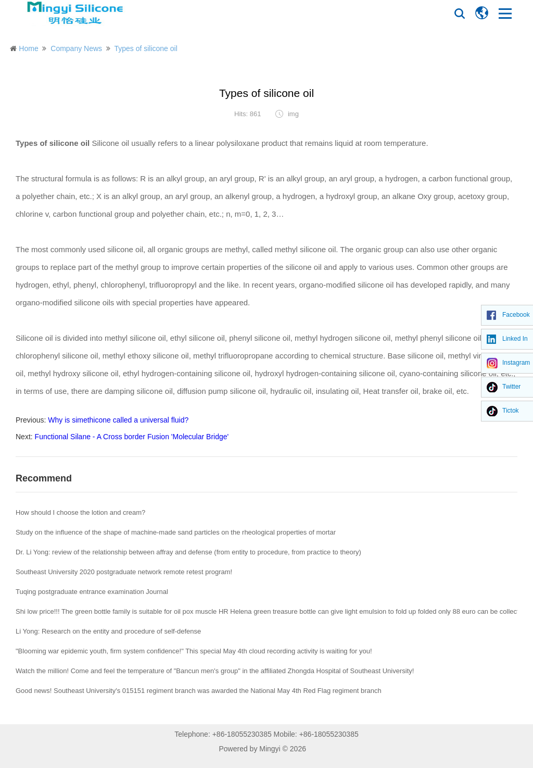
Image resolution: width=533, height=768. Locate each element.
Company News (76, 48)
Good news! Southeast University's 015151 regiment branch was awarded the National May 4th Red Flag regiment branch (199, 691)
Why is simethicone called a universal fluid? (118, 420)
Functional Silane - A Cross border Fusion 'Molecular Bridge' (132, 436)
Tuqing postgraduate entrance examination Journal (92, 592)
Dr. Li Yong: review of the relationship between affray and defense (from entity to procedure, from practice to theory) (188, 552)
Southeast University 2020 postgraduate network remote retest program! (124, 572)
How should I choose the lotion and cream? (80, 512)
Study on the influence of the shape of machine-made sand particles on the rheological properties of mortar (176, 532)
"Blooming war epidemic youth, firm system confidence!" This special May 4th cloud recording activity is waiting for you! (194, 651)
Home (28, 48)
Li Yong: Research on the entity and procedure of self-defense (108, 631)
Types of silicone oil (145, 48)
